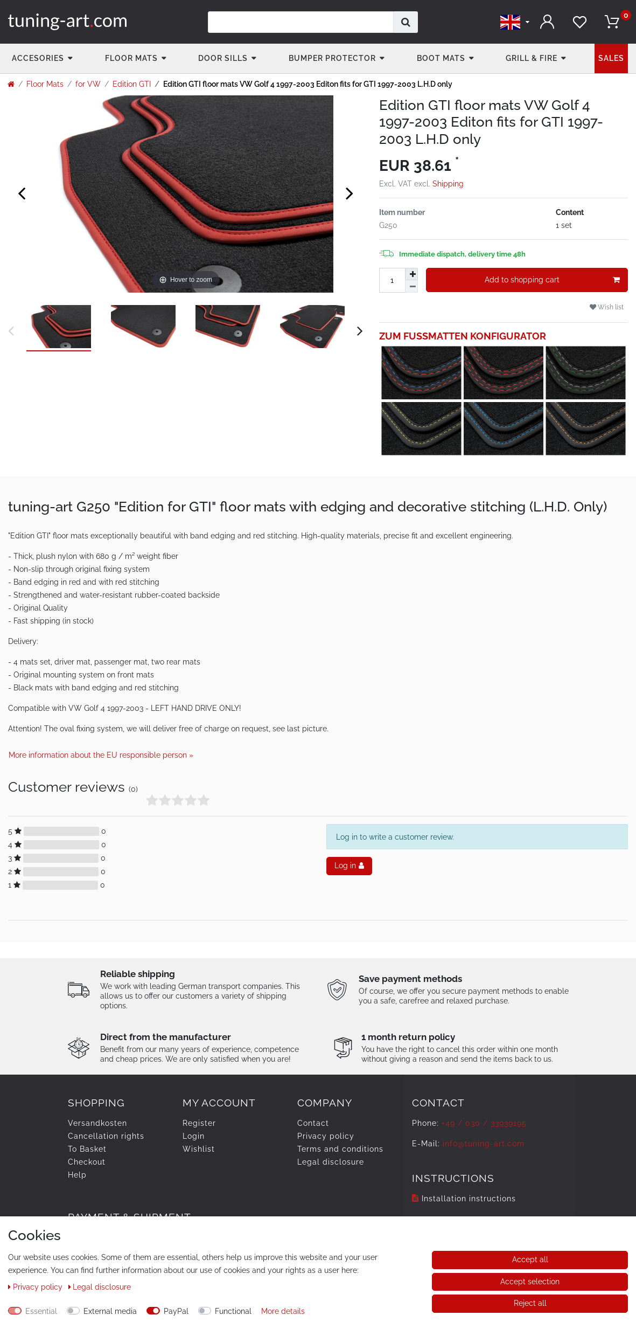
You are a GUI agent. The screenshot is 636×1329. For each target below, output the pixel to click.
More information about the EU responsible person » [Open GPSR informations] (101, 755)
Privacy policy (325, 1136)
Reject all (530, 1303)
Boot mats (441, 58)
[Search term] (301, 22)
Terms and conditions (340, 1149)
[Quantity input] (392, 280)
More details (283, 1311)
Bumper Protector (332, 58)
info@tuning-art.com (484, 1143)
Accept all (530, 1259)
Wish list (607, 307)
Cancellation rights (106, 1136)
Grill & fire (531, 58)
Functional (233, 1311)
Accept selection (530, 1281)
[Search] (406, 22)
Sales (611, 58)
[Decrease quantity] (411, 286)
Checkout (87, 1162)
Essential (41, 1311)
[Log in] (547, 22)
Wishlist (199, 1149)
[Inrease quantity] (411, 274)
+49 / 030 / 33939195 (484, 1123)
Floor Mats (131, 58)
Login (194, 1136)
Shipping (448, 183)
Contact (313, 1123)
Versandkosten (97, 1123)
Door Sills (223, 58)
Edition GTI (132, 84)
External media (110, 1311)
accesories (38, 58)
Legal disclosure (330, 1162)
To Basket (87, 1149)
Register (199, 1123)
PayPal (176, 1311)
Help (77, 1175)
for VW (88, 84)
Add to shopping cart (552, 280)
